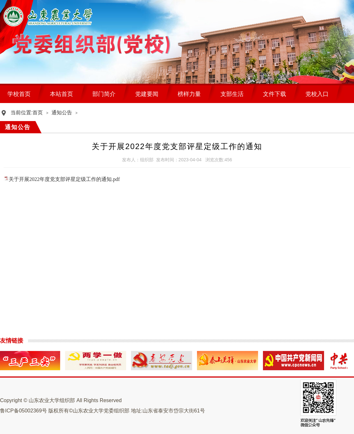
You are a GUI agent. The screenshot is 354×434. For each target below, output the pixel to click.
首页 (38, 112)
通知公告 (61, 112)
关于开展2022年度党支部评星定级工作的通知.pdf (64, 179)
